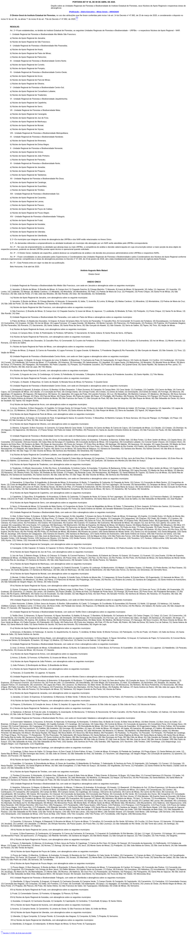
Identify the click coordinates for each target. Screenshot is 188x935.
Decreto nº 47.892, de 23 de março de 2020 (17, 933)
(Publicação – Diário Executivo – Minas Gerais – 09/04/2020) (94, 12)
